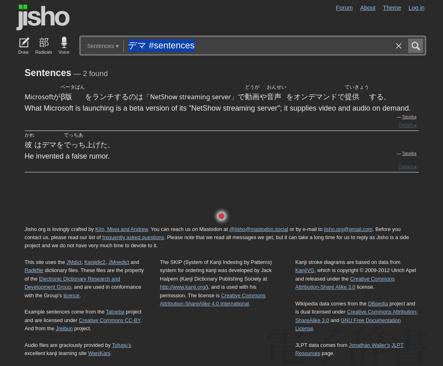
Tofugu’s (121, 345)
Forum (344, 7)
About (368, 7)
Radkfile (34, 270)
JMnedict (118, 262)
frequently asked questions (133, 237)
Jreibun (64, 328)
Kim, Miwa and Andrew (121, 229)
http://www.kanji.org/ (183, 287)
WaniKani (99, 353)
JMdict (74, 262)
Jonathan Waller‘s (369, 345)
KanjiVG (304, 270)
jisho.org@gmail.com (348, 229)
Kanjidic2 (95, 262)
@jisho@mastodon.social (258, 229)
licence (71, 295)
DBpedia (378, 304)
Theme (392, 7)
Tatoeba (409, 117)
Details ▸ (407, 125)
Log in (416, 7)
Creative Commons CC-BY (109, 320)
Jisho (43, 17)
